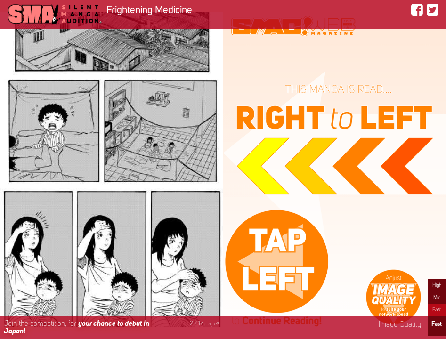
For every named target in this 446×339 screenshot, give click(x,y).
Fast (436, 309)
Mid (436, 297)
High (436, 285)
